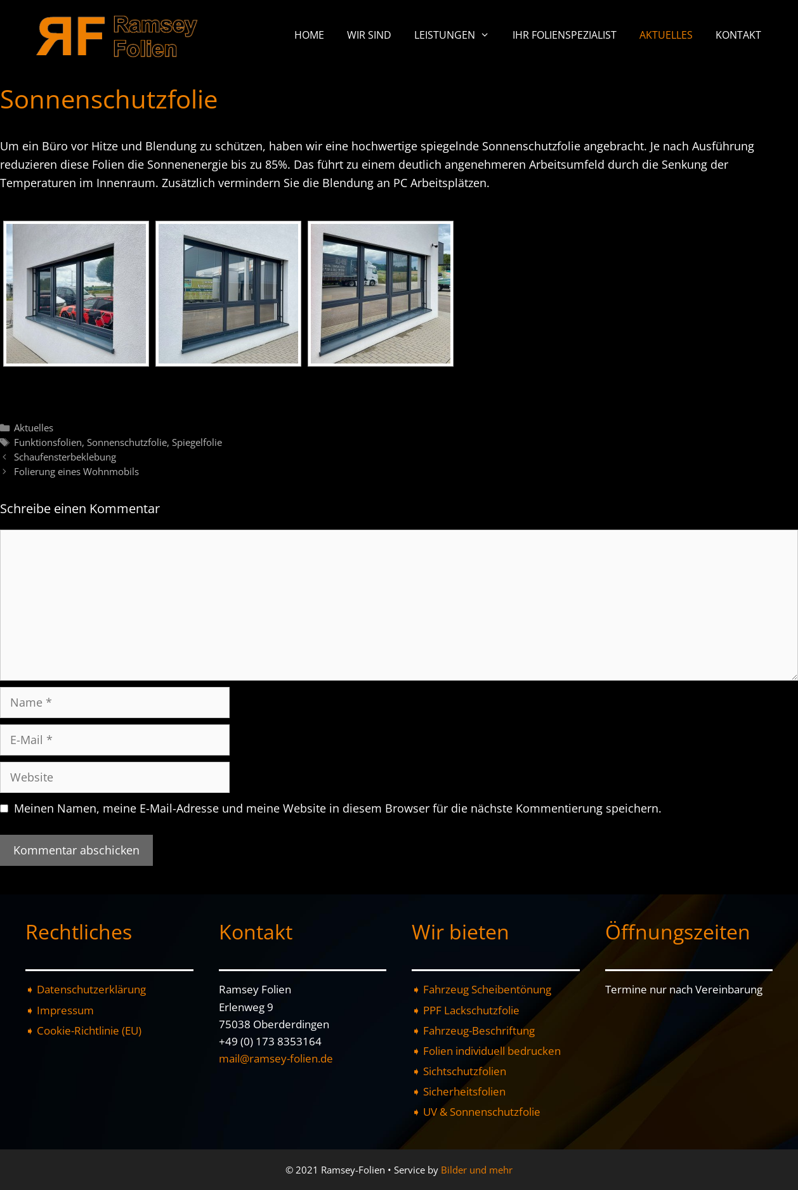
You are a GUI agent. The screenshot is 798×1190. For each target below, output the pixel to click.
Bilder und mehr (477, 1169)
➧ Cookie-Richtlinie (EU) (83, 1030)
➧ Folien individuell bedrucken (486, 1050)
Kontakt (738, 35)
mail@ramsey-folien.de (276, 1058)
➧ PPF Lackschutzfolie (466, 1010)
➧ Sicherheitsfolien (459, 1091)
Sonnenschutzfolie (127, 442)
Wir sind (369, 35)
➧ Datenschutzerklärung (85, 989)
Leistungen (457, 34)
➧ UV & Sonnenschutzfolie (476, 1111)
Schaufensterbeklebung (65, 456)
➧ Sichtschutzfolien (459, 1071)
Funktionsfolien (48, 442)
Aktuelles (666, 35)
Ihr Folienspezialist (565, 35)
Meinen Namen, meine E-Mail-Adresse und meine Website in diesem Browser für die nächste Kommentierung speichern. (338, 808)
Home (309, 35)
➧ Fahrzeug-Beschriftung (473, 1030)
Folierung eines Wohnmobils (76, 471)
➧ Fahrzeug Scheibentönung (481, 989)
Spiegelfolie (197, 442)
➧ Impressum (59, 1010)
